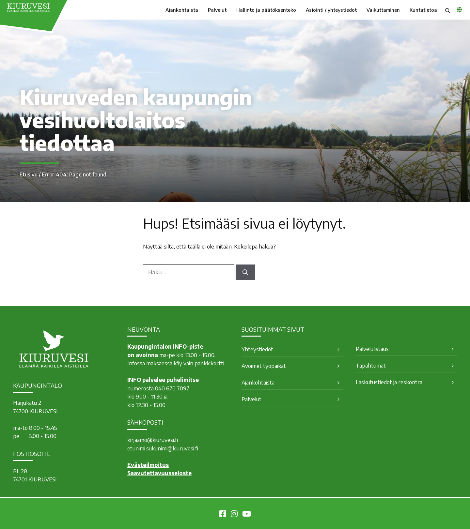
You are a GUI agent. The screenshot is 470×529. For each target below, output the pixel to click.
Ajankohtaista (181, 10)
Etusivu (29, 174)
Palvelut (217, 10)
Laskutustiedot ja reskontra (389, 381)
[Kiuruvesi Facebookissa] (223, 515)
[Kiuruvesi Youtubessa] (247, 515)
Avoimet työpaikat (264, 365)
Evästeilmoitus (148, 464)
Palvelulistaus (372, 348)
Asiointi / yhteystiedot (331, 10)
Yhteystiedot (257, 349)
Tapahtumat (371, 365)
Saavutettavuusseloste (159, 472)
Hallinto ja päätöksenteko (266, 10)
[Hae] (245, 272)
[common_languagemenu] (459, 9)
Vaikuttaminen (383, 10)
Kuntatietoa (423, 10)
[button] (447, 10)
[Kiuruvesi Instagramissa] (234, 515)
